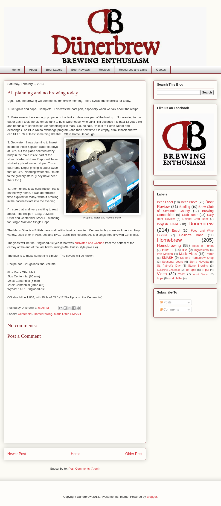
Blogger (152, 496)
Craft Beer (190, 215)
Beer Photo (189, 202)
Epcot (176, 230)
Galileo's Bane (191, 235)
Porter (210, 254)
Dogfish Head (167, 224)
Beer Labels (54, 69)
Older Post (133, 454)
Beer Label (165, 202)
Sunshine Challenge (168, 269)
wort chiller (175, 278)
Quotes (161, 69)
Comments (169, 309)
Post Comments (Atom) (83, 468)
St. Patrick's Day (168, 265)
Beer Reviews (80, 69)
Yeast (181, 274)
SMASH (75, 314)
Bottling (184, 207)
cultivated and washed (89, 243)
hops (160, 278)
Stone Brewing (198, 265)
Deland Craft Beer (195, 219)
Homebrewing (43, 314)
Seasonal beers (172, 261)
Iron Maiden (165, 254)
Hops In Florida (203, 245)
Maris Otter (61, 314)
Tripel (205, 269)
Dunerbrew (201, 224)
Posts (166, 302)
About (33, 69)
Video (162, 274)
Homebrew (169, 240)
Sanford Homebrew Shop (197, 257)
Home (16, 69)
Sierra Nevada (199, 261)
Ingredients (201, 250)
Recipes (104, 69)
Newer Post (16, 454)
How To (167, 250)
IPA (184, 250)
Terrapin (191, 269)
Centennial (25, 314)
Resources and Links (133, 69)
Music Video (188, 254)
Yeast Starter (201, 274)
